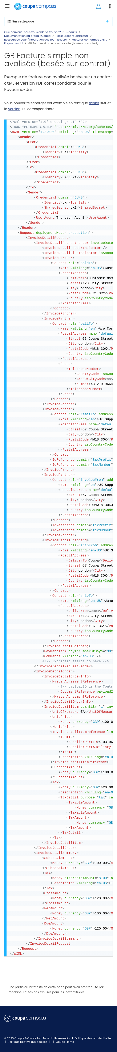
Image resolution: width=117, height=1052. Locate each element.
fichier (94, 103)
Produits (71, 32)
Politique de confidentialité (93, 1038)
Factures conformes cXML (89, 40)
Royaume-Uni (13, 43)
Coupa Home (65, 1042)
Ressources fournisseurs (72, 36)
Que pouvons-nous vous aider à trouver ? (32, 32)
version (14, 109)
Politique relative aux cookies (28, 1042)
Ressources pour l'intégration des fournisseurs (35, 40)
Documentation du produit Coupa (27, 36)
